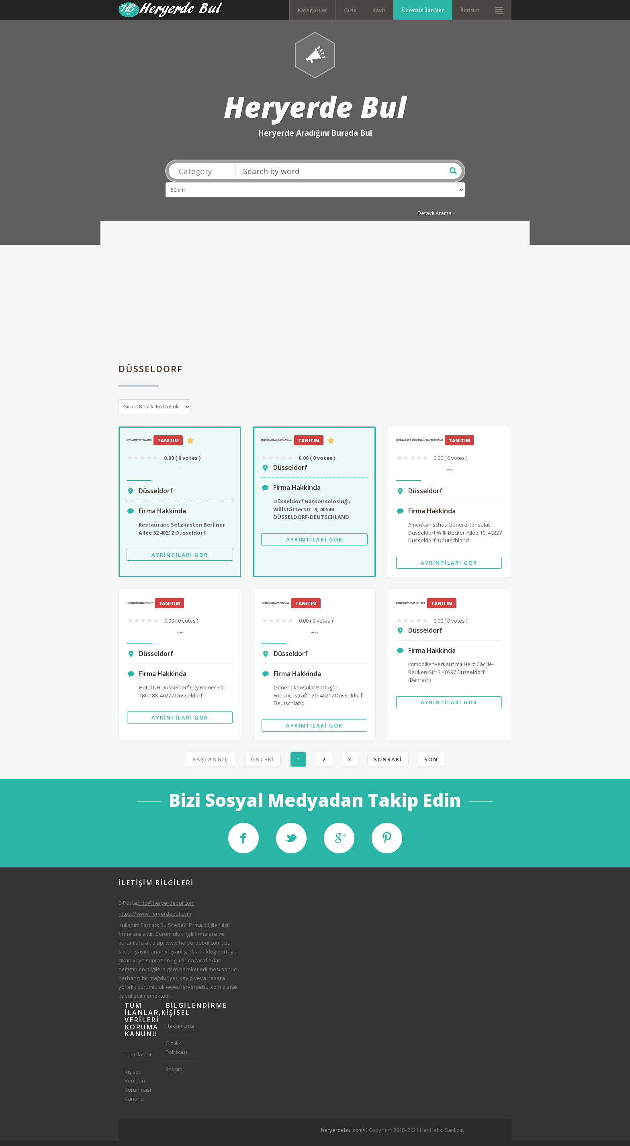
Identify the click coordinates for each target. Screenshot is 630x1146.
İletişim (469, 10)
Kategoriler (312, 10)
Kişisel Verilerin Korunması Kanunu (138, 1089)
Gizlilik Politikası (176, 1052)
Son (431, 763)
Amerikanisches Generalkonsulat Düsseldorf (419, 444)
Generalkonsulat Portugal (275, 607)
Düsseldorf (156, 495)
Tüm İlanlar (138, 1058)
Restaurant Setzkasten (139, 444)
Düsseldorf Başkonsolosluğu (276, 444)
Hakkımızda (180, 1030)
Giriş (350, 10)
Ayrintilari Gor (179, 559)
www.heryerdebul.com (193, 947)
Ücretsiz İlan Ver (423, 10)
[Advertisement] (315, 299)
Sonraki (388, 763)
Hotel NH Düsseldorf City (140, 607)
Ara (453, 175)
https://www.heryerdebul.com (155, 918)
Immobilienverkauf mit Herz (410, 607)
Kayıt (378, 10)
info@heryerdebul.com (166, 907)
